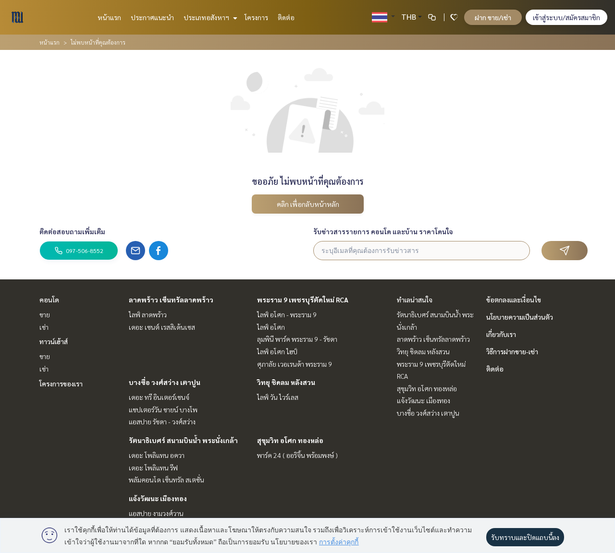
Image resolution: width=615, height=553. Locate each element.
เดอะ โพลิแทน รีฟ (153, 467)
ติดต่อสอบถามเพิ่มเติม (72, 231)
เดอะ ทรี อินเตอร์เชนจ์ (159, 397)
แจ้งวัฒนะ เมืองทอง (158, 498)
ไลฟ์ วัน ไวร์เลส (277, 397)
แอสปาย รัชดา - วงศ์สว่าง (162, 421)
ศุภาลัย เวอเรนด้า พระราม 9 (294, 364)
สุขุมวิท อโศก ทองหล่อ (290, 440)
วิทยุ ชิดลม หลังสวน (286, 382)
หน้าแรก (109, 17)
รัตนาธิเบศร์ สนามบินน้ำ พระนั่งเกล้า (183, 440)
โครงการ (256, 17)
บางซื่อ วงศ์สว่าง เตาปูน (164, 382)
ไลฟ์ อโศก (271, 327)
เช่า (44, 327)
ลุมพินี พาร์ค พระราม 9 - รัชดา (297, 339)
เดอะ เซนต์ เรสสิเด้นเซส (162, 327)
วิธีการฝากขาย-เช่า (512, 351)
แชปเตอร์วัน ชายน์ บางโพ (163, 409)
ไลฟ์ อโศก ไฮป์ (277, 351)
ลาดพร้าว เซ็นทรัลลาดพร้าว (171, 299)
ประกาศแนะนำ (152, 17)
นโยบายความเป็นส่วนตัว (519, 317)
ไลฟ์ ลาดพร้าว (148, 314)
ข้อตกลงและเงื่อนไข (513, 299)
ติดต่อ (286, 17)
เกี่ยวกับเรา (501, 334)
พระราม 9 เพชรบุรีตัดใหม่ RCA (302, 299)
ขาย (44, 314)
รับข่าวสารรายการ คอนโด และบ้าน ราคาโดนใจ (383, 231)
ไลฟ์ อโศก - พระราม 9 (287, 314)
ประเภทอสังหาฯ (209, 17)
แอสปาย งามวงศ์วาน (156, 513)
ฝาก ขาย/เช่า (493, 17)
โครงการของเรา (61, 383)
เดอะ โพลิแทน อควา (156, 455)
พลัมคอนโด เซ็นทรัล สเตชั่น (166, 479)
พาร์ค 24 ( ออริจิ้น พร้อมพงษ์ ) (297, 455)
